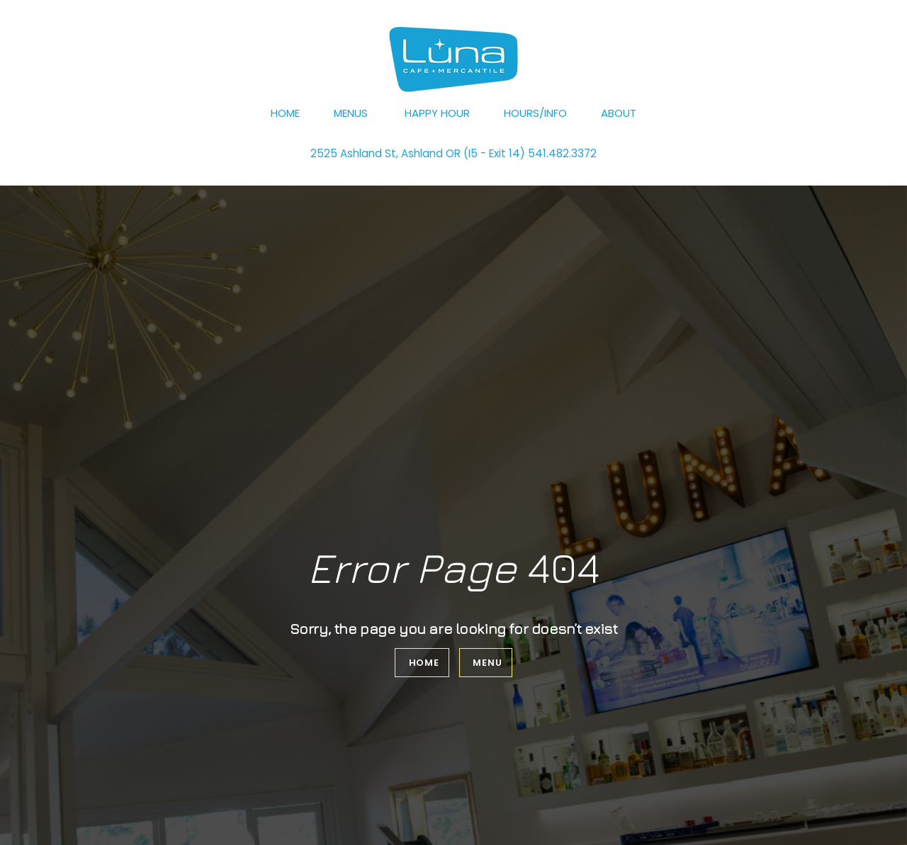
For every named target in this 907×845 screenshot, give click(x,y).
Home (285, 113)
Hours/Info (535, 113)
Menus (351, 113)
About (618, 113)
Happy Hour (437, 113)
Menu (487, 663)
